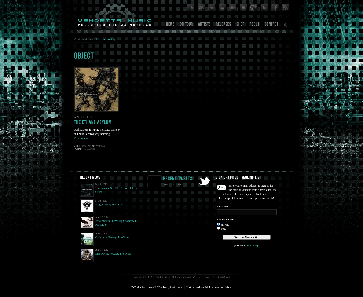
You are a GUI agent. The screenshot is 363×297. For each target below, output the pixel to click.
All (79, 117)
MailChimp (253, 245)
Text (223, 228)
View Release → (83, 138)
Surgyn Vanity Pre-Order (109, 204)
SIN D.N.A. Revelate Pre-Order (113, 253)
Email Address (224, 206)
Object (88, 117)
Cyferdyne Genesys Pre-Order (112, 237)
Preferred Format (227, 219)
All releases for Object (106, 39)
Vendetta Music (83, 39)
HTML (225, 224)
